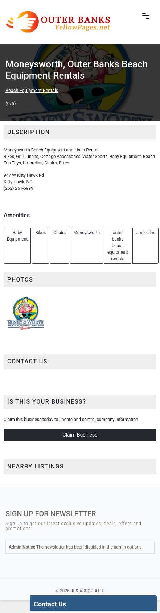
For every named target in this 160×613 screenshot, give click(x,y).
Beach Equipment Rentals (31, 90)
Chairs (59, 232)
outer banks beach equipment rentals (117, 245)
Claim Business (80, 435)
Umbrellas (145, 232)
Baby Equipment (17, 236)
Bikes (40, 232)
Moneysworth (86, 232)
